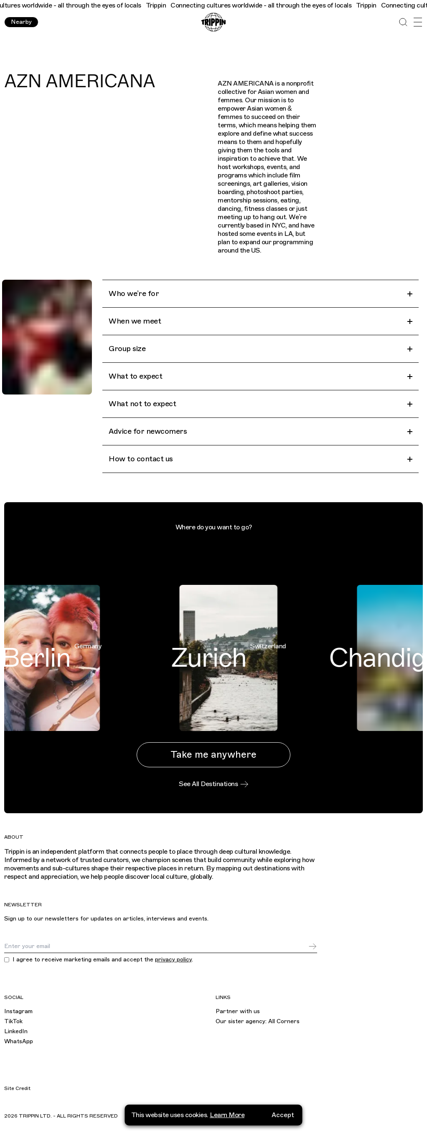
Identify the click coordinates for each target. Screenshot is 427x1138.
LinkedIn (16, 1031)
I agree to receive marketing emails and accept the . (103, 959)
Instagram (18, 1011)
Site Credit (17, 1088)
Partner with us (238, 1011)
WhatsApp (18, 1041)
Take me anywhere (213, 755)
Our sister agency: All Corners (258, 1021)
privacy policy (173, 959)
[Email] (156, 946)
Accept (283, 1111)
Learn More (227, 1111)
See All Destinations (213, 784)
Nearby (21, 21)
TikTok (13, 1021)
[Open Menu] (417, 22)
